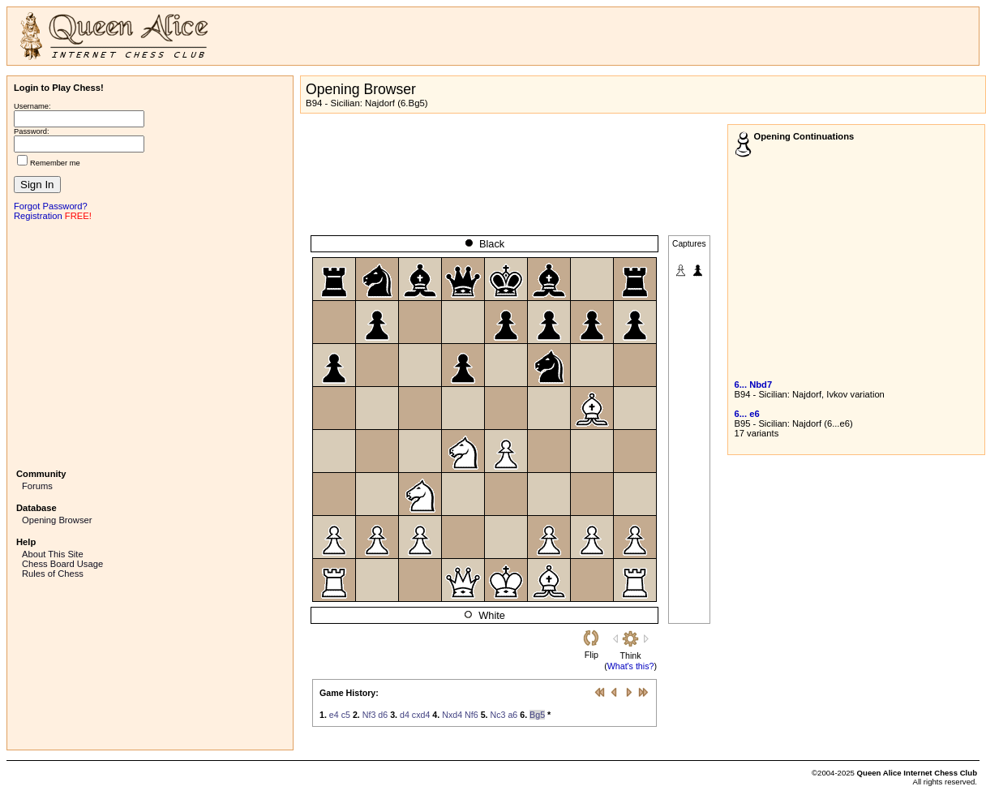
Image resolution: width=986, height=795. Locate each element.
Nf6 (471, 715)
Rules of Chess (53, 573)
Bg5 (537, 715)
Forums (37, 486)
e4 (334, 715)
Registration (38, 216)
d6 (383, 715)
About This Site (53, 554)
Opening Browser (57, 520)
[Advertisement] (150, 343)
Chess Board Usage (62, 564)
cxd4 (421, 715)
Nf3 (369, 715)
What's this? (630, 666)
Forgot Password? (51, 206)
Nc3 (497, 715)
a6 (512, 715)
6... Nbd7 (754, 384)
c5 (345, 715)
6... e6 (747, 414)
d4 (404, 715)
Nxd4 (452, 715)
